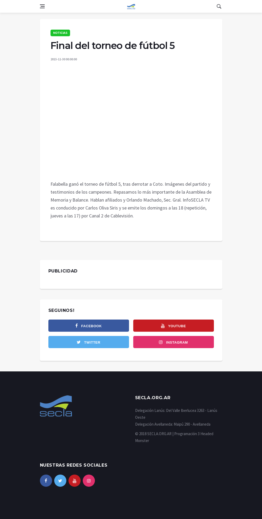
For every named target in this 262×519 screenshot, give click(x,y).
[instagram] (173, 342)
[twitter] (88, 342)
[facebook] (88, 326)
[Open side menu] (42, 6)
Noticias (60, 33)
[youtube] (173, 326)
